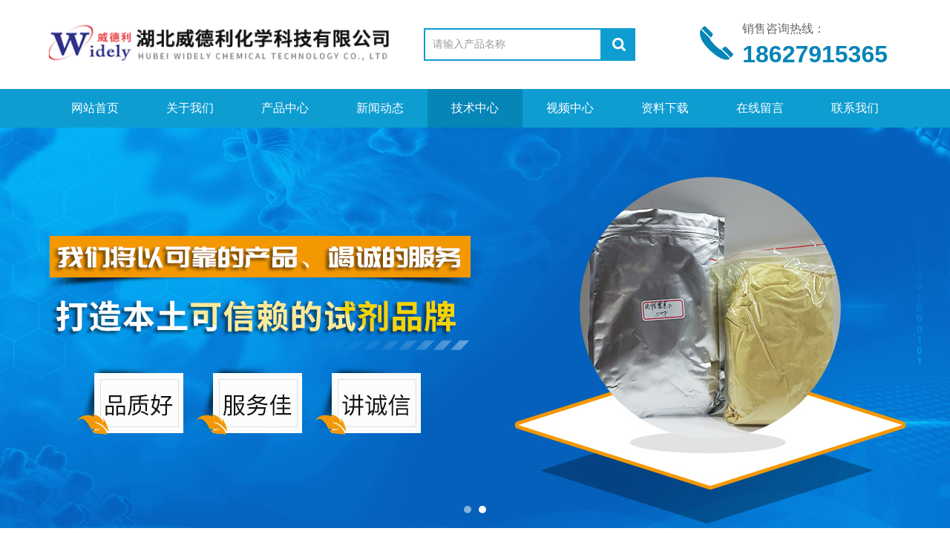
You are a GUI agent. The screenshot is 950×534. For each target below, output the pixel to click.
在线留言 (760, 108)
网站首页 (95, 108)
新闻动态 (380, 108)
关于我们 (190, 108)
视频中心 (570, 108)
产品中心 (285, 108)
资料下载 (665, 108)
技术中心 (475, 108)
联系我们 (855, 108)
